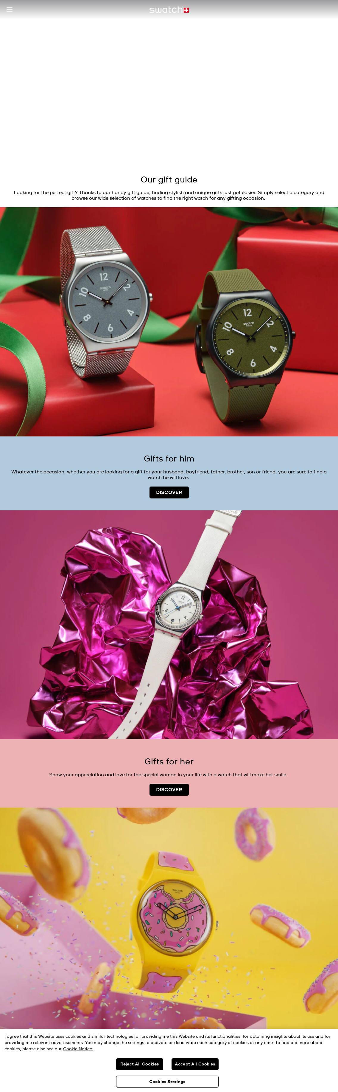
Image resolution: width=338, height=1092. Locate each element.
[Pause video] (321, 24)
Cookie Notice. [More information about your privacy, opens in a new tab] (78, 1049)
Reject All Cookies (139, 1064)
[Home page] (169, 9)
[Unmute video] (321, 39)
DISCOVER (169, 492)
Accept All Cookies (195, 1064)
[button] (9, 9)
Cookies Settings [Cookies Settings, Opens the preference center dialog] (167, 1082)
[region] (169, 1060)
